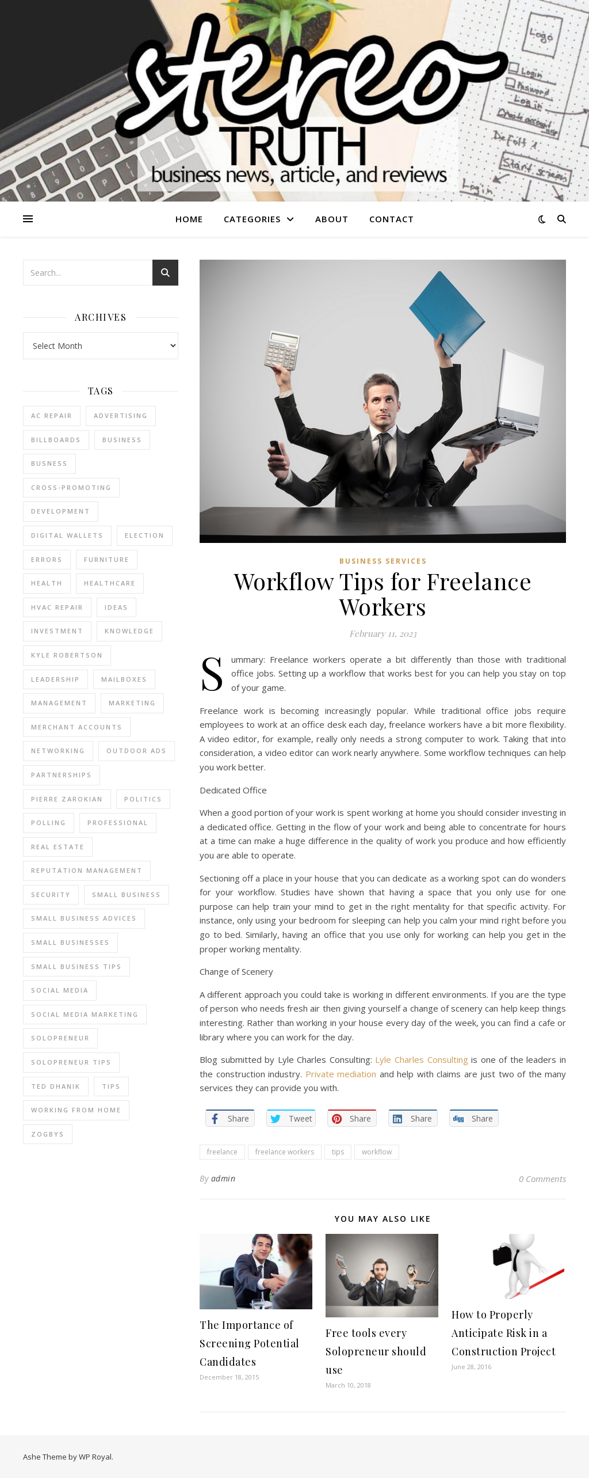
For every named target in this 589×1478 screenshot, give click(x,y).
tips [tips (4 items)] (111, 1086)
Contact (391, 219)
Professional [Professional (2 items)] (117, 822)
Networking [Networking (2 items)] (58, 750)
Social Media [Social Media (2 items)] (60, 990)
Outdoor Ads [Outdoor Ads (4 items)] (136, 750)
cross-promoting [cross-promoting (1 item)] (71, 487)
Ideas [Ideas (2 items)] (116, 607)
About (332, 219)
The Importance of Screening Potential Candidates (250, 1343)
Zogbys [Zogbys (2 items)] (47, 1134)
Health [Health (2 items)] (47, 583)
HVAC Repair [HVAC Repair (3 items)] (57, 607)
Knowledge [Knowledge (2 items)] (129, 630)
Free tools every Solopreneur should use (376, 1351)
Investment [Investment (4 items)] (57, 630)
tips (338, 1152)
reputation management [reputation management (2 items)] (87, 870)
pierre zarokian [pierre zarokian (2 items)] (67, 799)
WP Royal (95, 1457)
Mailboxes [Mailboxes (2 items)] (124, 679)
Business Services (383, 561)
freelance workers (284, 1152)
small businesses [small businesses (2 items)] (70, 942)
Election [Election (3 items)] (145, 535)
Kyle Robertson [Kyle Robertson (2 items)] (67, 655)
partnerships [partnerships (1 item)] (61, 774)
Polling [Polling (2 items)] (48, 822)
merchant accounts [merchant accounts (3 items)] (77, 727)
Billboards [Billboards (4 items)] (56, 439)
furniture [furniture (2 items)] (106, 559)
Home (189, 219)
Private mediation (341, 1074)
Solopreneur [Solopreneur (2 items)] (60, 1038)
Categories (252, 219)
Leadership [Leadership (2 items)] (55, 679)
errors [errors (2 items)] (47, 559)
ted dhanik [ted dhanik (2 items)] (56, 1086)
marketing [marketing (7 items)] (132, 702)
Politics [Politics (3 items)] (143, 799)
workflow (377, 1152)
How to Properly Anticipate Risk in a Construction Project (504, 1333)
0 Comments (542, 1178)
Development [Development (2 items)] (60, 511)
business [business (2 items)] (122, 439)
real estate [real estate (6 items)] (58, 846)
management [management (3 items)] (59, 702)
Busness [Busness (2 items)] (49, 463)
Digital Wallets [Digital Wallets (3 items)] (67, 535)
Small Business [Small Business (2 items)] (126, 894)
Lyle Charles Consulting (421, 1059)
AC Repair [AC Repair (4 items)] (51, 415)
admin (223, 1178)
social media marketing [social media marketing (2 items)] (85, 1014)
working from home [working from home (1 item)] (76, 1109)
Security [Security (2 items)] (51, 894)
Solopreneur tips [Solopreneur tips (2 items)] (71, 1062)
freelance (222, 1152)
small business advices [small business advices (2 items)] (84, 918)
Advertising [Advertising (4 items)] (121, 415)
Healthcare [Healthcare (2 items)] (110, 583)
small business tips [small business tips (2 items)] (76, 966)
